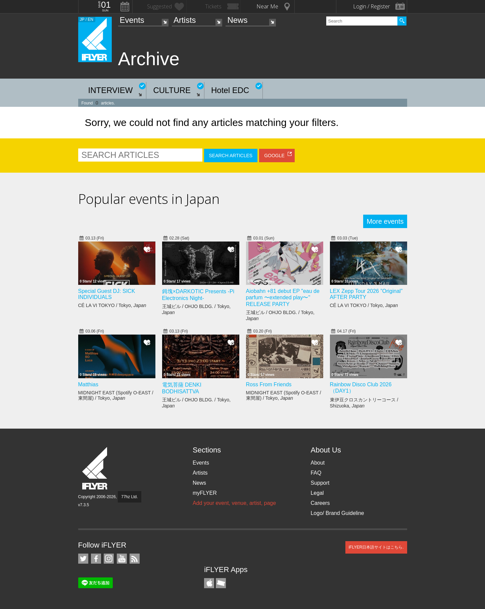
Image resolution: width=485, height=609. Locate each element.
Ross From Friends (269, 384)
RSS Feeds (135, 559)
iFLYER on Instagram (109, 559)
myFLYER (205, 493)
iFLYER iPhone (209, 583)
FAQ (315, 473)
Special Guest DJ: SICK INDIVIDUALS (106, 294)
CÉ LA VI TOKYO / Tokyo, (112, 305)
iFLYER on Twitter (83, 559)
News (237, 20)
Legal (317, 493)
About (317, 463)
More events (385, 221)
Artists (185, 20)
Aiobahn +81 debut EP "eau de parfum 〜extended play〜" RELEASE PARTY (283, 297)
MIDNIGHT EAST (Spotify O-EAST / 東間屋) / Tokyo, (115, 395)
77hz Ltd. (129, 496)
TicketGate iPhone (221, 583)
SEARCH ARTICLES (231, 155)
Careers (320, 503)
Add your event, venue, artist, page (234, 503)
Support (319, 483)
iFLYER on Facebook (96, 559)
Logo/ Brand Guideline (337, 513)
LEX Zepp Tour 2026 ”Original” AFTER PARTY (366, 294)
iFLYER (95, 468)
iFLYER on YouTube (122, 559)
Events (132, 20)
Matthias (88, 384)
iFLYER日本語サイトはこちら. (376, 547)
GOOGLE (274, 155)
